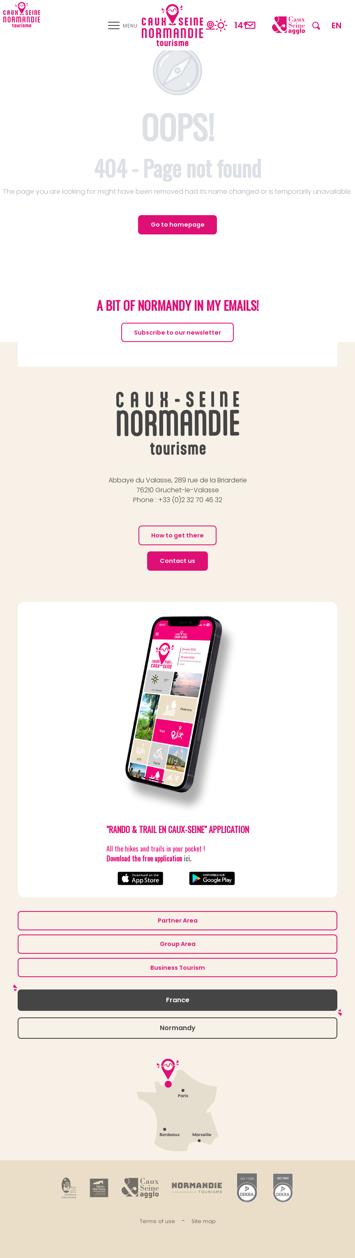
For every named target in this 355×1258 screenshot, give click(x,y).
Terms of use (157, 1221)
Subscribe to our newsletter (177, 332)
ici (187, 858)
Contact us (177, 561)
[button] (316, 25)
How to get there (177, 535)
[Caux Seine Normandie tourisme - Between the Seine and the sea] (21, 15)
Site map (203, 1221)
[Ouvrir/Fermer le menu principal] (123, 25)
